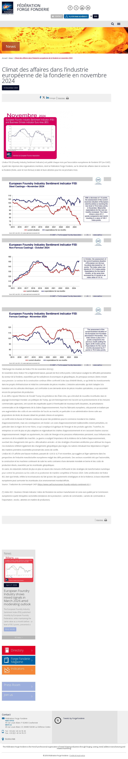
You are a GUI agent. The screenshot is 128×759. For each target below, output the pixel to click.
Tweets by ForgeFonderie (73, 718)
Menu (119, 22)
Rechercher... (112, 24)
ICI (52, 369)
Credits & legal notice (77, 756)
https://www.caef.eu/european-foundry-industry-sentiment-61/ (64, 484)
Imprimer (64, 98)
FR (91, 16)
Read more (10, 629)
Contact (57, 16)
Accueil (4, 58)
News (11, 58)
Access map (10, 738)
